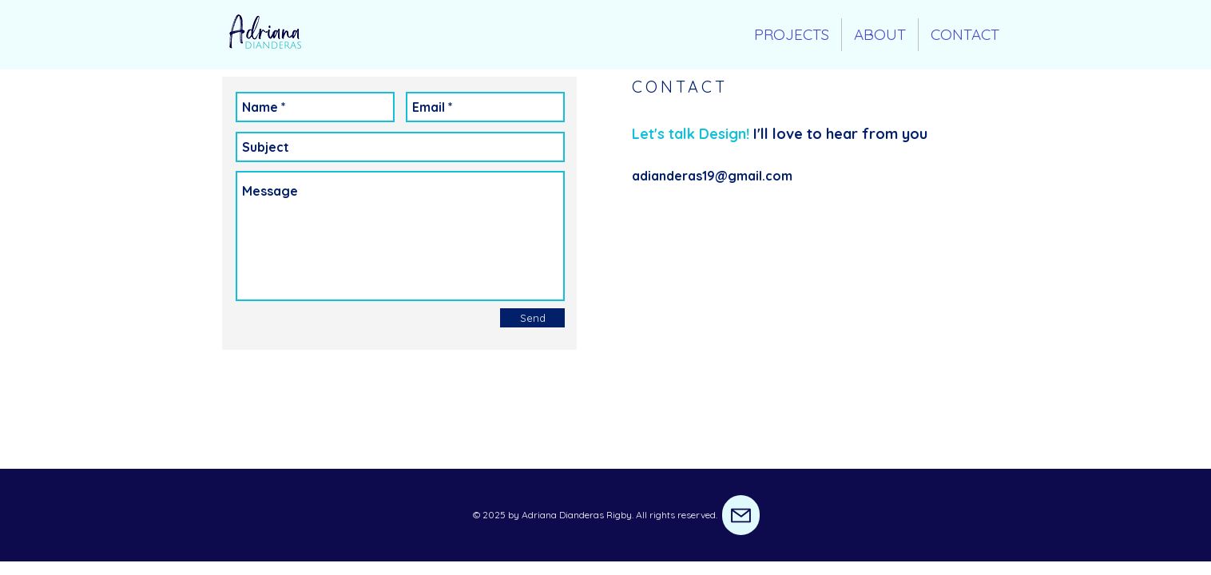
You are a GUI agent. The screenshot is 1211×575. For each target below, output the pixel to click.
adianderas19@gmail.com (712, 176)
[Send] (532, 317)
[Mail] (741, 515)
